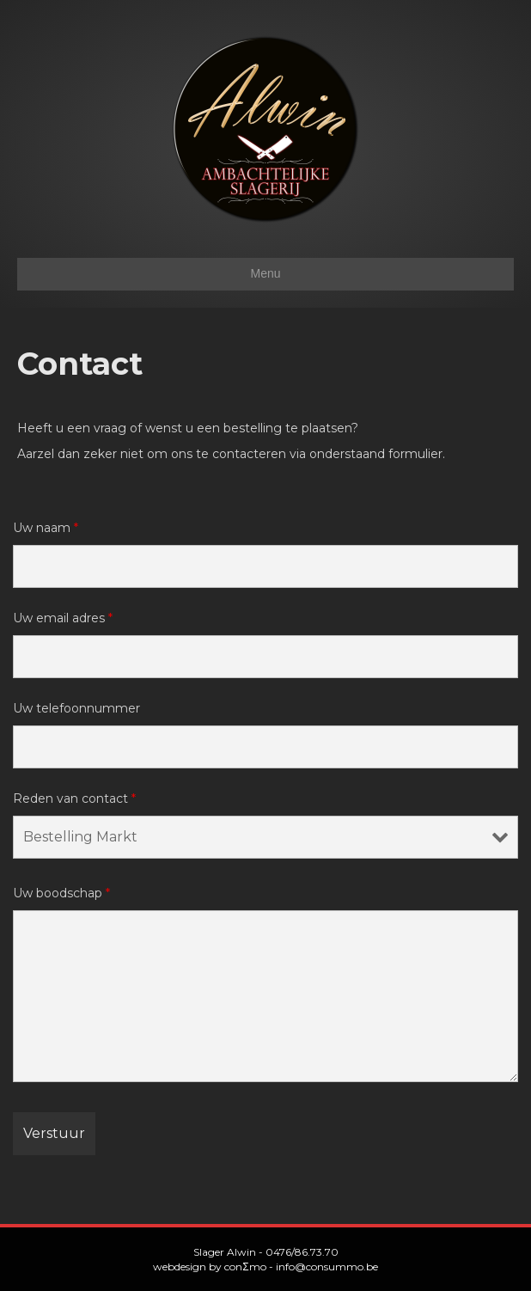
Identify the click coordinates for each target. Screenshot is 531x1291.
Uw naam (45, 527)
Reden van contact (74, 798)
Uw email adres (63, 618)
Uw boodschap (61, 893)
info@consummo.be (327, 1266)
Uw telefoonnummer (76, 708)
